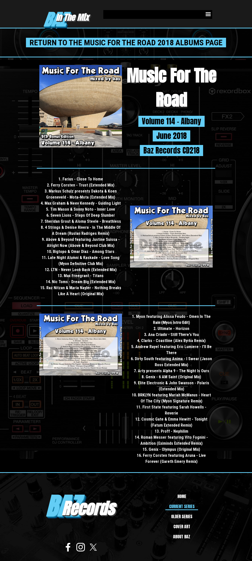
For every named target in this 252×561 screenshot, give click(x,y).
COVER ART (181, 526)
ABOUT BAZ (181, 537)
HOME (181, 496)
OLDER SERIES (181, 516)
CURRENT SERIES (182, 506)
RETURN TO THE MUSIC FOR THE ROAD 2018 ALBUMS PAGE (126, 42)
